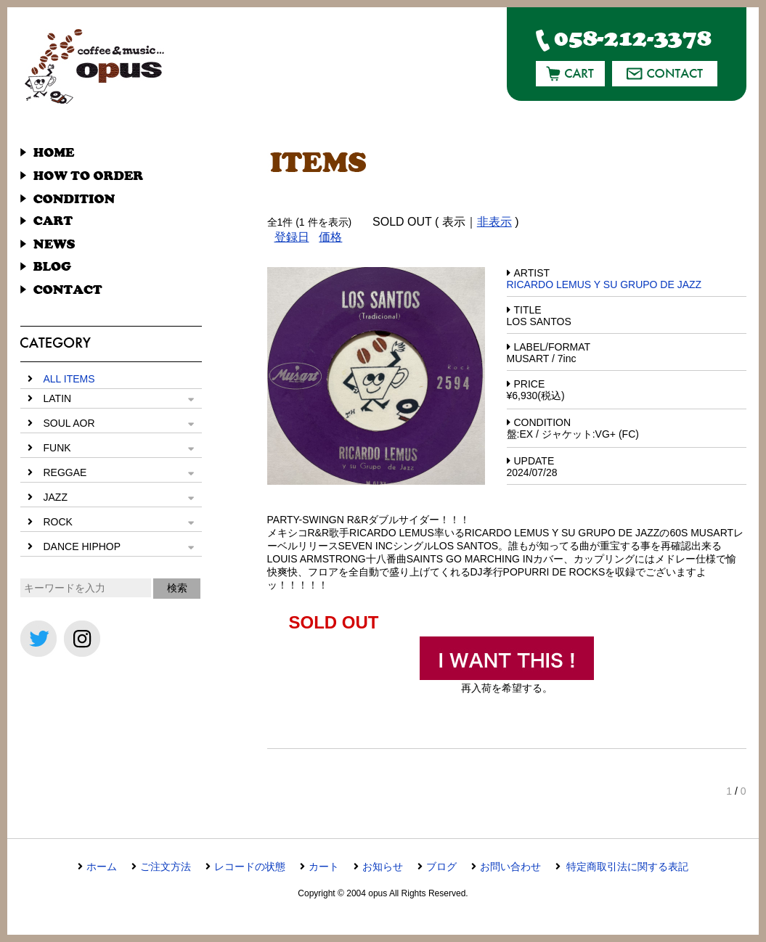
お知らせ (382, 866)
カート (324, 866)
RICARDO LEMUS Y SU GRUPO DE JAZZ (604, 284)
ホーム (101, 866)
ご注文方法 (165, 866)
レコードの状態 (249, 866)
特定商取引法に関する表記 (626, 866)
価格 (330, 237)
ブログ (441, 866)
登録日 (291, 237)
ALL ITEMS (69, 379)
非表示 (494, 222)
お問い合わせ (510, 866)
